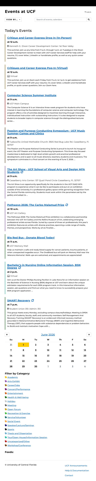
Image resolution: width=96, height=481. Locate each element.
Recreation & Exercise (19, 413)
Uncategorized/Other (19, 441)
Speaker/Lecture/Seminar (21, 425)
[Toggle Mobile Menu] (90, 3)
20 (85, 355)
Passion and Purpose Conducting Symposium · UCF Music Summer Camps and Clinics (46, 132)
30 (35, 366)
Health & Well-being (18, 397)
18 (60, 355)
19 (73, 355)
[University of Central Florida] (21, 3)
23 (35, 361)
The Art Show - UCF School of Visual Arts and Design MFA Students (46, 171)
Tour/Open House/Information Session (27, 437)
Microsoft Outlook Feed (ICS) (21, 452)
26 (72, 361)
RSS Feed (25, 452)
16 (36, 355)
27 (85, 361)
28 (11, 366)
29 (23, 366)
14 (11, 355)
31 (11, 344)
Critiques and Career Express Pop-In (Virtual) (37, 68)
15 (23, 355)
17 (48, 355)
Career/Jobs (14, 385)
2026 (51, 334)
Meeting (12, 405)
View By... (12, 19)
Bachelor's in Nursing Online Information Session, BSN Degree (44, 266)
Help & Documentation (77, 470)
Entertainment (15, 393)
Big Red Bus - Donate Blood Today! (30, 237)
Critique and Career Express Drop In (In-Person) (39, 37)
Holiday (11, 401)
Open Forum (14, 409)
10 (48, 350)
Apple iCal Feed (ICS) (17, 452)
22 (23, 361)
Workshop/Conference (19, 445)
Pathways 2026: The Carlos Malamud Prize (35, 204)
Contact (69, 475)
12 (73, 350)
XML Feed (29, 452)
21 (11, 361)
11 (60, 350)
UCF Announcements (76, 465)
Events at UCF (20, 11)
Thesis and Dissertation (20, 433)
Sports (11, 429)
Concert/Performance (19, 389)
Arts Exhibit (14, 381)
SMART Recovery (18, 300)
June (44, 334)
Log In (88, 12)
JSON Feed (34, 452)
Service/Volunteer (17, 417)
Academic (13, 377)
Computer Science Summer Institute (31, 95)
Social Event (14, 421)
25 (60, 361)
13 (85, 350)
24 (48, 361)
